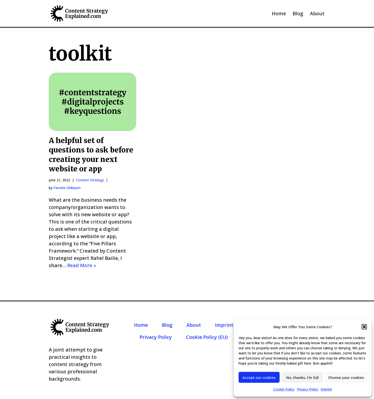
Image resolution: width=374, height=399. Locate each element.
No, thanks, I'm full (302, 377)
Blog (298, 13)
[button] (364, 326)
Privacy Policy (307, 389)
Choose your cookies (346, 377)
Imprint (326, 389)
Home (279, 13)
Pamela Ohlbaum (67, 187)
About (317, 13)
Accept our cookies (259, 377)
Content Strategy (90, 180)
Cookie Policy (283, 389)
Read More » (81, 265)
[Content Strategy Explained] (79, 13)
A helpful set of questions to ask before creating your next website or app (91, 154)
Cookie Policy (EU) (207, 337)
